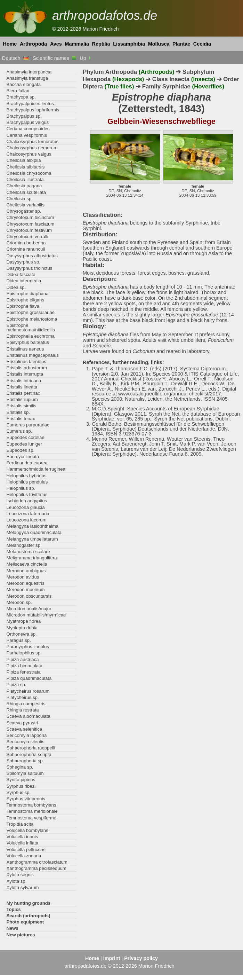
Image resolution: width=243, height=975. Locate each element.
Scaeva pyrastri (22, 722)
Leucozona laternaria (27, 513)
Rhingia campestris (25, 703)
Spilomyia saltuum (24, 773)
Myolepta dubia (22, 627)
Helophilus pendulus (27, 482)
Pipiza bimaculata (24, 665)
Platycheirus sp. (22, 697)
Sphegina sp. (19, 767)
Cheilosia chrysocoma (28, 173)
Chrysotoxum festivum (29, 230)
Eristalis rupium (22, 399)
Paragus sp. (18, 640)
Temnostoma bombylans (31, 805)
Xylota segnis (20, 874)
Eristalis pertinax (23, 393)
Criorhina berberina (26, 242)
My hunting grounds (28, 903)
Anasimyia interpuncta (28, 71)
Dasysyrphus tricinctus (29, 268)
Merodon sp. (19, 602)
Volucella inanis (22, 836)
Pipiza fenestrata (23, 672)
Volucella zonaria (23, 855)
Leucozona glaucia (25, 507)
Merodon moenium (25, 589)
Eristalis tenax (20, 418)
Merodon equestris (25, 583)
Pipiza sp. (16, 684)
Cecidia (202, 44)
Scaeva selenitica (24, 729)
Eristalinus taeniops (26, 361)
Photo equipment (25, 922)
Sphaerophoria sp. (25, 760)
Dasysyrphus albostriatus (32, 255)
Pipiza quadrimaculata (28, 678)
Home (10, 44)
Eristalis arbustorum (26, 367)
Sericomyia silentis (25, 741)
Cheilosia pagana (24, 185)
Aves (56, 44)
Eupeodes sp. (20, 450)
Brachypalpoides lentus (30, 103)
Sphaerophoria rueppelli (30, 747)
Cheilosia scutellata (26, 192)
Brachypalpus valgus (27, 122)
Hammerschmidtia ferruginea (35, 469)
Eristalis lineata (21, 387)
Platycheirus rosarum (27, 691)
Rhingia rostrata (22, 710)
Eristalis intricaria (23, 380)
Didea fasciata (20, 274)
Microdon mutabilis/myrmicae (36, 615)
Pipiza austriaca (22, 659)
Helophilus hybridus (26, 475)
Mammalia (77, 44)
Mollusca (159, 44)
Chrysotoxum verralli (27, 236)
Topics (13, 909)
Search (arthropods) (28, 915)
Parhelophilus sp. (23, 652)
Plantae (181, 44)
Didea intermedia (23, 280)
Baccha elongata (23, 84)
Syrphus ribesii (21, 786)
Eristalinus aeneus (25, 349)
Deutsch (15, 58)
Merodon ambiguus (26, 570)
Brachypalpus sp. (23, 116)
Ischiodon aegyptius (26, 500)
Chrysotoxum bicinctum (30, 217)
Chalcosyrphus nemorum (31, 147)
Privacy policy (141, 958)
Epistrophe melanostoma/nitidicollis (30, 327)
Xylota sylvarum (22, 887)
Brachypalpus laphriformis (32, 109)
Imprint (111, 958)
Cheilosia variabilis (25, 204)
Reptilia (101, 44)
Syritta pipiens (20, 779)
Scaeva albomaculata (28, 716)
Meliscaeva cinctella (26, 564)
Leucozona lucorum (26, 519)
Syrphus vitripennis (25, 798)
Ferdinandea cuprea (26, 462)
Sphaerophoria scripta (28, 754)
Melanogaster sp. (23, 545)
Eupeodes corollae (25, 437)
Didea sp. (16, 287)
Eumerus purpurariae (27, 424)
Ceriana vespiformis (26, 135)
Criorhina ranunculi (25, 249)
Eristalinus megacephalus (32, 355)
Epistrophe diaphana (27, 293)
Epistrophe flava (22, 306)
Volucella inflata (22, 843)
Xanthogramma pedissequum (36, 868)
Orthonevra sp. (21, 634)
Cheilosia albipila (23, 160)
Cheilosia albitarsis (25, 167)
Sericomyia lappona (26, 735)
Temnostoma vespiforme (31, 817)
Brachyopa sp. (20, 97)
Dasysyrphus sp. (23, 262)
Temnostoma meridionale (32, 811)
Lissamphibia (129, 44)
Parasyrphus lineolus (27, 646)
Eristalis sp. (18, 412)
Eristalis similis (21, 405)
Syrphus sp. (18, 792)
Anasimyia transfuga (27, 78)
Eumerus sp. (19, 431)
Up (85, 58)
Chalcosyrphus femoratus (32, 141)
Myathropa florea (23, 621)
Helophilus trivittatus (26, 494)
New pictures (20, 934)
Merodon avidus (22, 577)
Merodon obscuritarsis (28, 596)
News (12, 928)
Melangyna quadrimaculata (34, 532)
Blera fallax (17, 90)
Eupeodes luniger (24, 444)
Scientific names (54, 58)
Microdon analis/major (28, 608)
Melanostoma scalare (28, 551)
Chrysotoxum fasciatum (30, 224)
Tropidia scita (19, 824)
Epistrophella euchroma (30, 336)
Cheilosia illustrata (24, 179)
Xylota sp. (16, 881)
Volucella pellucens (25, 849)
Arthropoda (33, 44)
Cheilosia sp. (19, 198)
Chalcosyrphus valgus (28, 154)
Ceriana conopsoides (27, 128)
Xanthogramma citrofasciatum (36, 862)
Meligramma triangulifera (31, 557)
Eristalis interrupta (24, 374)
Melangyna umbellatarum (32, 539)
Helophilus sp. (20, 488)
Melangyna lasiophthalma (32, 526)
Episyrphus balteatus (27, 342)
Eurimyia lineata (22, 456)
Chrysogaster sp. (23, 211)
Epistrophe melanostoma (31, 319)
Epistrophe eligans (25, 299)
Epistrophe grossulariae (30, 312)
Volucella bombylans (27, 830)
